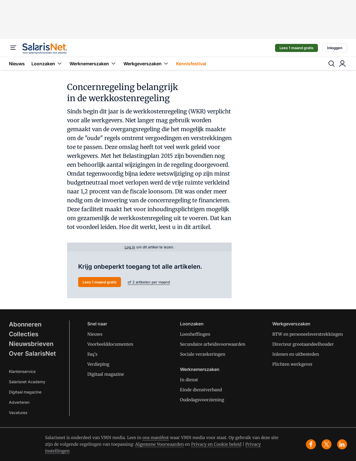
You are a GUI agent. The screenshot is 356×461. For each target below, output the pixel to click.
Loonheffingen (195, 334)
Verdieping (98, 364)
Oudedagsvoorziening (202, 399)
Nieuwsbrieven (31, 343)
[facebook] (311, 444)
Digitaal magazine (25, 392)
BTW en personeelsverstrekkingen (307, 334)
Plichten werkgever (292, 364)
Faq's (92, 354)
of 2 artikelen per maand (149, 282)
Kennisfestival (191, 63)
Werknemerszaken (93, 63)
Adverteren (19, 402)
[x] (327, 444)
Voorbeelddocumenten (110, 344)
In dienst (189, 379)
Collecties (23, 334)
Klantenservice (22, 371)
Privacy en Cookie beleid (216, 444)
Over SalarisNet (32, 353)
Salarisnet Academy (27, 381)
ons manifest (155, 437)
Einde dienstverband (201, 389)
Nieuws (17, 63)
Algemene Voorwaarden (159, 444)
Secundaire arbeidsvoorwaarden (212, 344)
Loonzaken (47, 63)
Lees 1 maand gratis (296, 48)
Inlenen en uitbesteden (295, 354)
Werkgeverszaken (146, 63)
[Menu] (13, 47)
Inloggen (334, 48)
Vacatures (18, 412)
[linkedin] (342, 444)
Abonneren (25, 324)
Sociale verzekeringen (202, 354)
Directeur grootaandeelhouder (303, 344)
